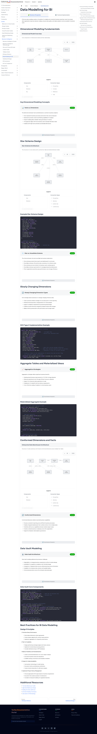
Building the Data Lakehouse (28, 689)
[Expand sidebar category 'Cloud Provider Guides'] (17, 31)
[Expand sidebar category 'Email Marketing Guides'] (17, 33)
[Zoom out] (70, 42)
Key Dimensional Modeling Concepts (87, 8)
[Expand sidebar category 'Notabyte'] (17, 12)
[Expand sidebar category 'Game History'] (17, 15)
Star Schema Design (83, 10)
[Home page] (21, 6)
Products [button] (27, 2)
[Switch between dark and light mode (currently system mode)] (95, 2)
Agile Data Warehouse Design (29, 687)
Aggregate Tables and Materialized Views (87, 17)
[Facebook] (42, 728)
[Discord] (45, 728)
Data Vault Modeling (83, 23)
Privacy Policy (74, 712)
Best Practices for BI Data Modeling (86, 27)
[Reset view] (67, 42)
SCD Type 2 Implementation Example (87, 15)
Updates (40, 2)
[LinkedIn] (51, 728)
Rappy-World (42, 717)
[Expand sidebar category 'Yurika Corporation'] (17, 8)
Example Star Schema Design (86, 12)
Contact (57, 717)
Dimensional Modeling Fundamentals (86, 6)
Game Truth (41, 715)
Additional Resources (83, 30)
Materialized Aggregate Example (87, 19)
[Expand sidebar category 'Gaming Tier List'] (17, 10)
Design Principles (84, 29)
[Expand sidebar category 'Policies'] (17, 17)
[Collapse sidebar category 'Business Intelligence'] (17, 39)
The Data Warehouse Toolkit (28, 686)
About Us (57, 712)
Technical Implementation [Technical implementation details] (62, 15)
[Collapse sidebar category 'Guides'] (17, 22)
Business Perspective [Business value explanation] (34, 15)
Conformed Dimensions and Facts (86, 21)
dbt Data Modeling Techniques (29, 691)
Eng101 (40, 719)
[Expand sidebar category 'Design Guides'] (17, 26)
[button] (10, 66)
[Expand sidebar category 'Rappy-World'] (17, 68)
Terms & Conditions (75, 715)
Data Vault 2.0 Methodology (28, 693)
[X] (48, 728)
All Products (57, 715)
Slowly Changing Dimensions (85, 14)
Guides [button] (33, 2)
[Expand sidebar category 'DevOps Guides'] (17, 29)
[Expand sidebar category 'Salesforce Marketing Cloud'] (17, 36)
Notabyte (41, 712)
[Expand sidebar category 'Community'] (17, 19)
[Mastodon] (54, 728)
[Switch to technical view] (48, 135)
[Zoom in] (65, 42)
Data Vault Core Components (86, 25)
